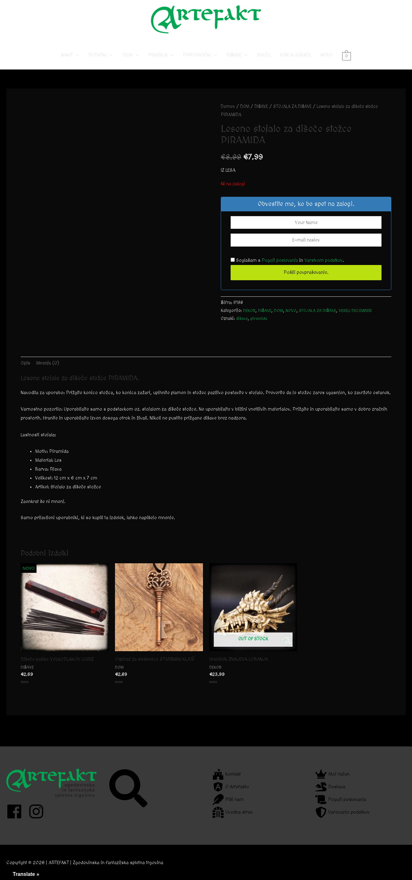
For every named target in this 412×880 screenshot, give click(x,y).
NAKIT (67, 60)
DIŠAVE (233, 60)
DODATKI (97, 60)
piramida (260, 324)
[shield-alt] (342, 812)
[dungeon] (233, 812)
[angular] (231, 786)
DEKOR (250, 316)
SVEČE (263, 60)
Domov (228, 112)
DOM (127, 60)
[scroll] (340, 799)
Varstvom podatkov (326, 266)
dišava (242, 324)
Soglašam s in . (289, 266)
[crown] (332, 774)
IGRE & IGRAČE (295, 60)
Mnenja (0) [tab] (48, 368)
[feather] (228, 799)
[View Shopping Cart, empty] (346, 60)
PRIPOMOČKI (197, 60)
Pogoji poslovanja (281, 266)
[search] (129, 788)
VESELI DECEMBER (361, 316)
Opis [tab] (25, 368)
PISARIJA (157, 60)
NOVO (327, 60)
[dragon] (330, 786)
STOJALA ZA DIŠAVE (295, 112)
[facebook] (16, 811)
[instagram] (38, 811)
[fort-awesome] (227, 774)
